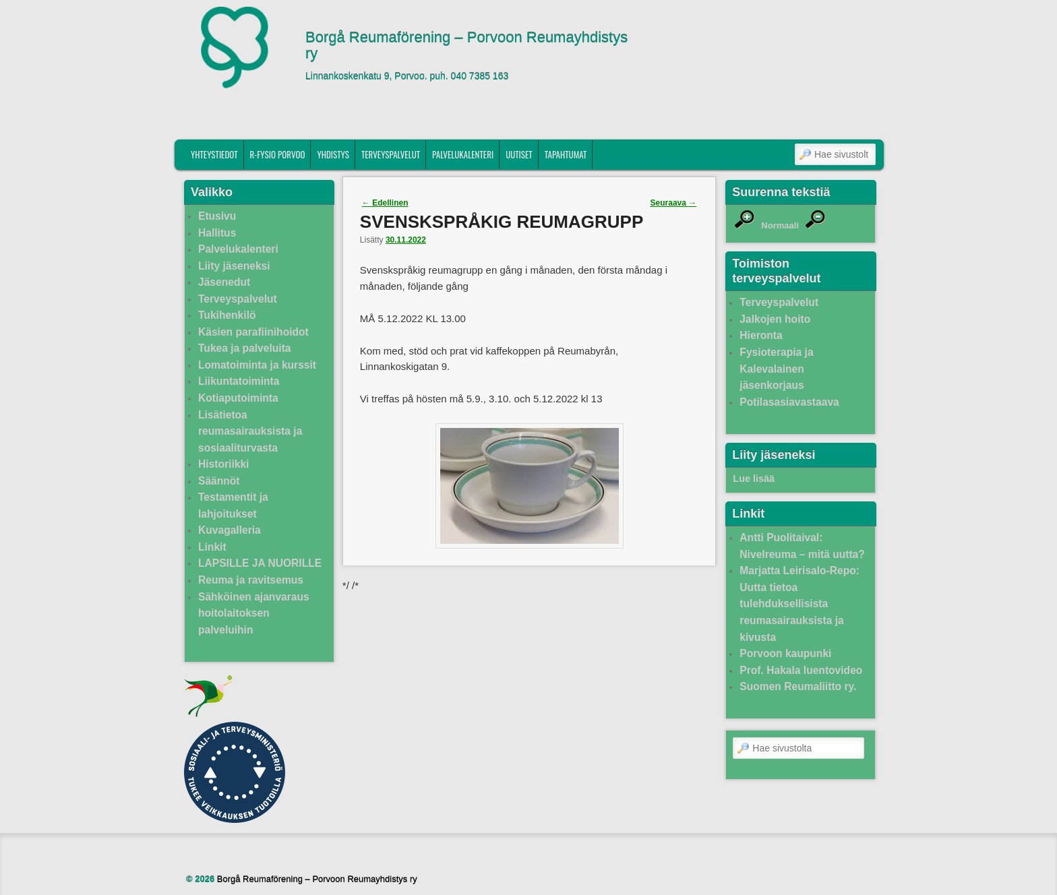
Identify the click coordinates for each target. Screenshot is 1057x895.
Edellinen (385, 203)
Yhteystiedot (214, 154)
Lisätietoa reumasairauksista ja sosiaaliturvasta (250, 431)
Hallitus (217, 233)
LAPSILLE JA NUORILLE (260, 563)
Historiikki (223, 464)
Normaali (780, 225)
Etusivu (217, 216)
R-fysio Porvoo (277, 154)
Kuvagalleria (229, 530)
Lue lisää (754, 478)
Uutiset (519, 154)
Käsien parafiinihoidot (253, 332)
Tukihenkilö (226, 315)
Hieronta (760, 335)
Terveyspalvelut (390, 154)
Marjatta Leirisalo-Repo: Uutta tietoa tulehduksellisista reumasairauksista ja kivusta (799, 603)
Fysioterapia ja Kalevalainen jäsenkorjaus (776, 368)
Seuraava (674, 203)
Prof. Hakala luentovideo (800, 670)
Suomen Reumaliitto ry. (797, 686)
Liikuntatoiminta (238, 381)
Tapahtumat (566, 154)
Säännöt (219, 481)
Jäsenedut (224, 282)
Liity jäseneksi (234, 266)
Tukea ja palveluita (244, 348)
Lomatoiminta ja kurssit (257, 365)
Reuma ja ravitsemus (250, 580)
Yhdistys (333, 154)
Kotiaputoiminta (238, 398)
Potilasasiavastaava (789, 402)
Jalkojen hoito (774, 319)
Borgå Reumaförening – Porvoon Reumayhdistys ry (466, 46)
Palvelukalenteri (462, 154)
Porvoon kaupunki (785, 653)
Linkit (212, 547)
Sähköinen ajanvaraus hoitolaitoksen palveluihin (253, 613)
